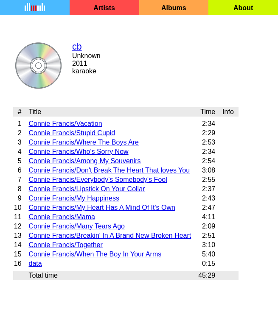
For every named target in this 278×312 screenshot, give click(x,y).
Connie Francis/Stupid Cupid (71, 132)
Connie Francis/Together (65, 244)
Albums (173, 7)
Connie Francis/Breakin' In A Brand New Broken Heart (109, 235)
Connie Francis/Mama (61, 216)
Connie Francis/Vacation (65, 123)
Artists (104, 7)
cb (77, 47)
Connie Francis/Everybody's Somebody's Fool (97, 179)
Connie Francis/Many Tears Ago (76, 226)
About (243, 7)
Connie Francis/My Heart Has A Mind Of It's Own (101, 207)
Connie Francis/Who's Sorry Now (78, 151)
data (35, 263)
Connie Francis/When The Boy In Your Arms (94, 254)
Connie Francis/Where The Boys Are (83, 142)
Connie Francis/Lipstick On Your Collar (86, 188)
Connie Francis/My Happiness (73, 198)
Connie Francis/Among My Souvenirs (84, 160)
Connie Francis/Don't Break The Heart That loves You (109, 170)
